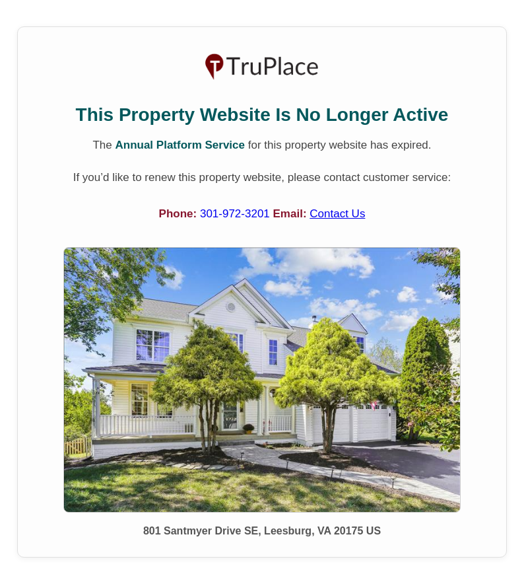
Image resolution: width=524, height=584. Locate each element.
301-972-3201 (236, 213)
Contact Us (337, 213)
